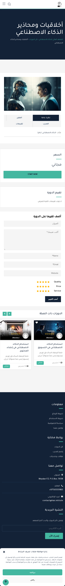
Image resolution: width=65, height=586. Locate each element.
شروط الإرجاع (57, 414)
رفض (32, 580)
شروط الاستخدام (56, 419)
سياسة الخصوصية (55, 423)
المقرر (19, 118)
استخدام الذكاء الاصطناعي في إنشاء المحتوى (18, 347)
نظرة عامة (45, 118)
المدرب (46, 124)
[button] (4, 552)
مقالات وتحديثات (56, 457)
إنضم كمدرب (58, 452)
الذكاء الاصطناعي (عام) (47, 133)
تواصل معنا (58, 428)
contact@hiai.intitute (53, 501)
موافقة (32, 572)
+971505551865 (56, 490)
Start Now (32, 174)
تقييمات (19, 124)
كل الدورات (58, 447)
